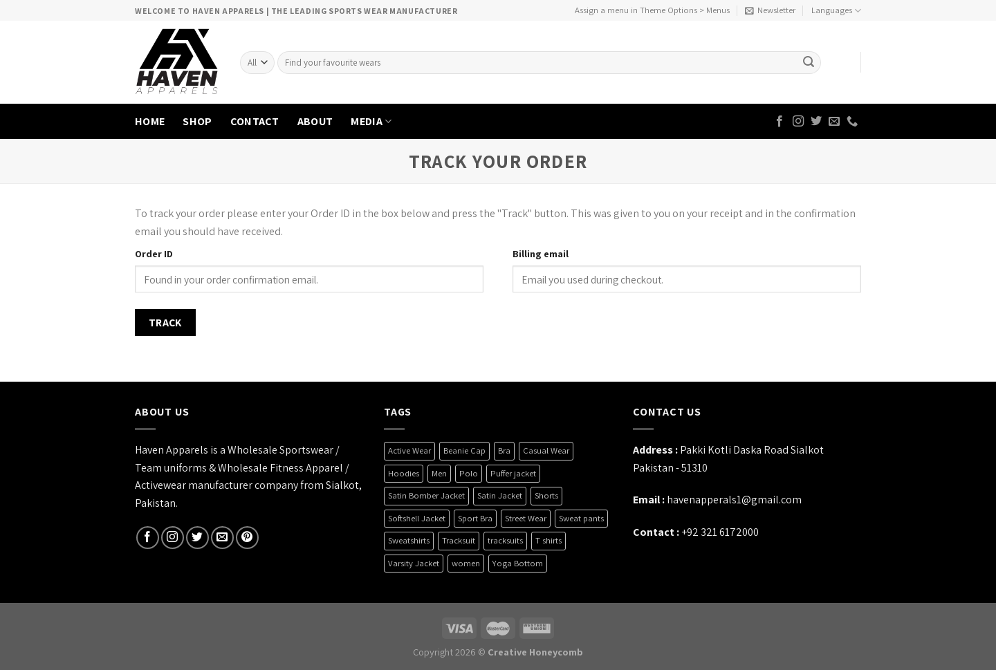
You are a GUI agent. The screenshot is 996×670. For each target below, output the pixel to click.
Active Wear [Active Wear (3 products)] (409, 450)
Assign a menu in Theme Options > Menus (652, 10)
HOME (150, 121)
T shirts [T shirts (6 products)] (548, 540)
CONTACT (254, 121)
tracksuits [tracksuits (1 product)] (505, 540)
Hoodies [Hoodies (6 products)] (403, 473)
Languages (836, 10)
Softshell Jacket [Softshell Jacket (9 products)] (416, 518)
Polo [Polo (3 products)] (468, 473)
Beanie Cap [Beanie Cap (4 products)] (464, 450)
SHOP (197, 121)
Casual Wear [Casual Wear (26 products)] (546, 450)
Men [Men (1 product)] (439, 473)
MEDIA (371, 121)
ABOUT (315, 121)
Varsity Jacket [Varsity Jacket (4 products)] (413, 563)
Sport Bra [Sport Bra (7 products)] (475, 518)
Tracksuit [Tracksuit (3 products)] (458, 540)
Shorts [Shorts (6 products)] (546, 495)
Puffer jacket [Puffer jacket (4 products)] (513, 473)
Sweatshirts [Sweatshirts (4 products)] (409, 540)
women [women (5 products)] (466, 563)
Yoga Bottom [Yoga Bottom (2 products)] (517, 563)
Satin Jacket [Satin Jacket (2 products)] (499, 495)
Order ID (154, 253)
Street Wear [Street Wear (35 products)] (525, 518)
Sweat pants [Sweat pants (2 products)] (581, 518)
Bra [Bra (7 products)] (504, 450)
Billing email (541, 253)
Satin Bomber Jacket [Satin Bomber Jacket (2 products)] (426, 495)
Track (165, 322)
